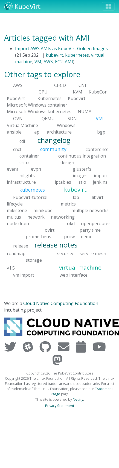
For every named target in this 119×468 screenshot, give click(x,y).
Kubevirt (76, 98)
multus (14, 217)
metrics (68, 204)
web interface (74, 275)
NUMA (84, 111)
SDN (72, 119)
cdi (22, 141)
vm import (23, 275)
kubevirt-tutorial (30, 197)
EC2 (59, 62)
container (29, 156)
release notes (55, 244)
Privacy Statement (59, 405)
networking (63, 217)
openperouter (95, 223)
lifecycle (15, 204)
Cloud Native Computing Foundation (60, 303)
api (37, 132)
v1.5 (11, 268)
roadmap (16, 253)
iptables (63, 182)
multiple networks (90, 210)
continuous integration (82, 156)
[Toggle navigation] (108, 6)
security (65, 253)
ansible (14, 132)
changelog (54, 140)
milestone (17, 210)
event (12, 169)
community (53, 149)
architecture (59, 132)
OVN (18, 119)
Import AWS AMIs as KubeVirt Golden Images (61, 49)
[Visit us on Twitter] (11, 346)
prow (69, 236)
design (67, 162)
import (101, 176)
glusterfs (82, 169)
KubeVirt (16, 98)
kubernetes (77, 55)
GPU (43, 92)
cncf (17, 149)
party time (90, 230)
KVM (77, 92)
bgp (101, 132)
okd (71, 223)
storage (34, 260)
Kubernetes (49, 98)
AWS (48, 62)
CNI (82, 85)
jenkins (100, 182)
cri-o (24, 162)
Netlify (78, 399)
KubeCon (98, 92)
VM (37, 62)
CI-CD (60, 85)
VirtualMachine (22, 125)
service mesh (93, 253)
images (80, 176)
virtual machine (80, 267)
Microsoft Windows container (37, 105)
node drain (18, 223)
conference (97, 149)
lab (76, 197)
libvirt (97, 197)
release (20, 246)
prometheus (38, 236)
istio (81, 182)
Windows (66, 125)
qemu (86, 236)
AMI (69, 62)
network (36, 217)
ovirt (49, 230)
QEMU (48, 119)
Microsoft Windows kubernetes (39, 111)
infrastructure (21, 182)
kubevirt (54, 55)
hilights (27, 176)
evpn (36, 169)
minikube (43, 210)
